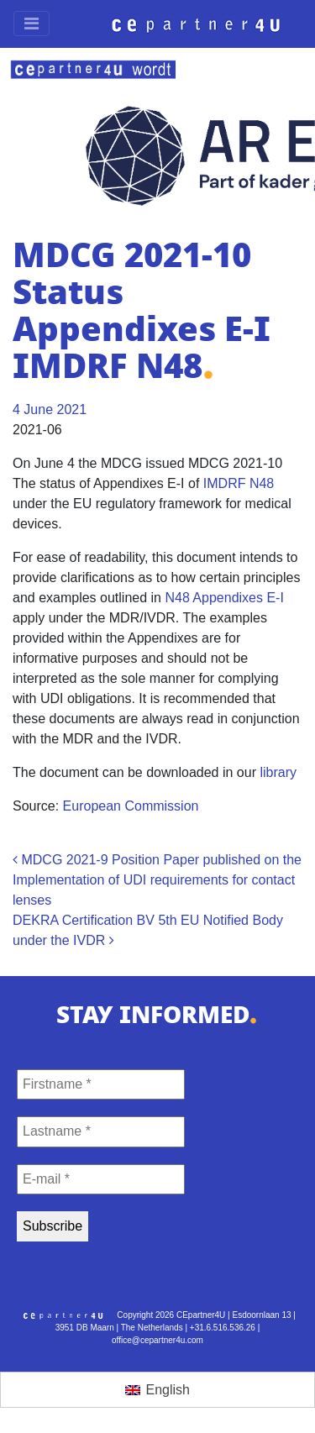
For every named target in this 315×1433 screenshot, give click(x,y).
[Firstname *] (101, 1084)
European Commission (131, 806)
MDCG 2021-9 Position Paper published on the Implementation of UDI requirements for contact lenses (157, 880)
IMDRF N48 (238, 483)
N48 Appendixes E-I (224, 598)
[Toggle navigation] (31, 23)
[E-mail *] (101, 1179)
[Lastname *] (101, 1131)
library (278, 772)
